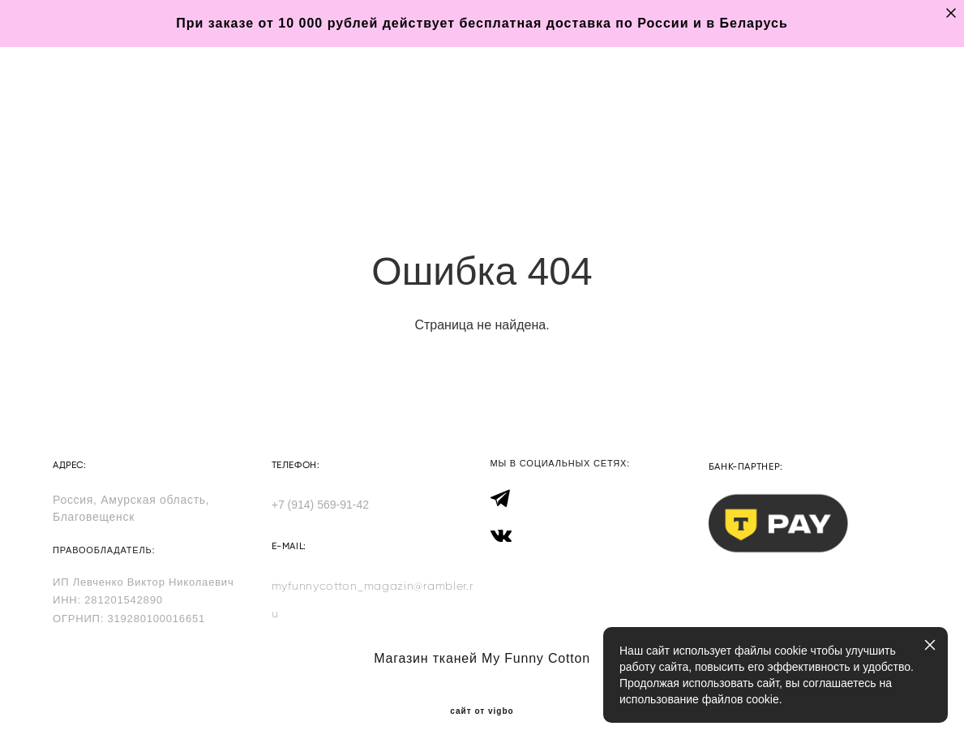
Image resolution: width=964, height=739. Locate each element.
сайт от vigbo (481, 701)
